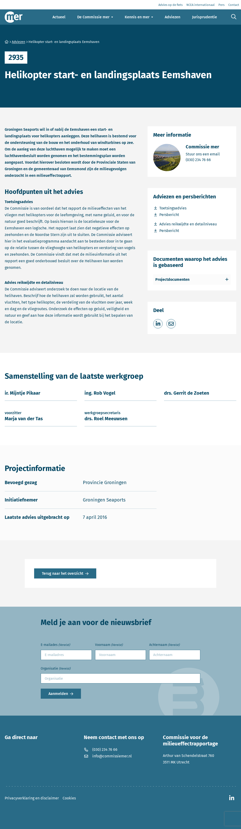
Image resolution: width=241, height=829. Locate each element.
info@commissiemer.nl (108, 756)
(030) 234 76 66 (203, 159)
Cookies (69, 798)
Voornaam (109, 645)
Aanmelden (58, 693)
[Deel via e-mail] (171, 323)
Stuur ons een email (203, 153)
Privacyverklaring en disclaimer (32, 798)
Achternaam (164, 645)
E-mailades (55, 645)
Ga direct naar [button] (21, 737)
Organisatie (55, 669)
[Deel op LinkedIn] (158, 323)
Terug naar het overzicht (62, 573)
